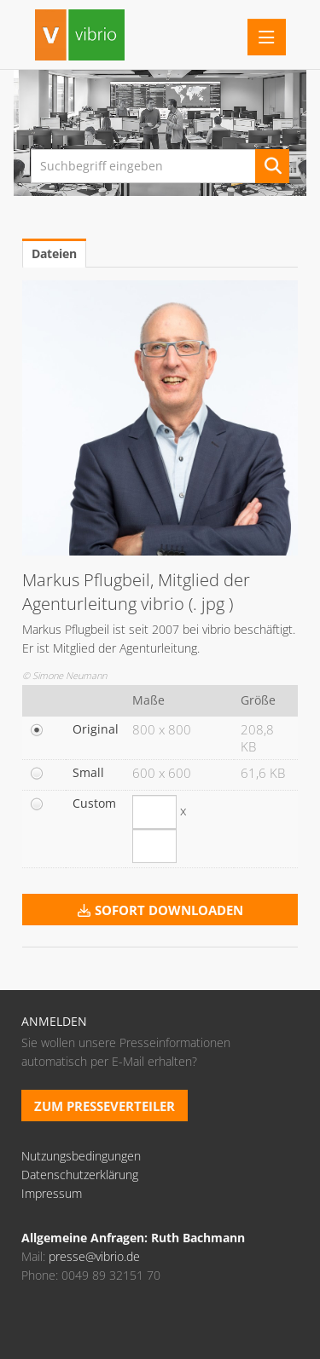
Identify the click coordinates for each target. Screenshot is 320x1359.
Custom (94, 803)
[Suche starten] (272, 166)
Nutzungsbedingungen (81, 1156)
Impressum (51, 1193)
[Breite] (154, 812)
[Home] (80, 37)
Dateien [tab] (54, 253)
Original (96, 729)
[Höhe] (154, 846)
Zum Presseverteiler (104, 1105)
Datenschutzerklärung (79, 1174)
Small (88, 772)
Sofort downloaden (160, 909)
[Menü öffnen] (266, 37)
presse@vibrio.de (94, 1256)
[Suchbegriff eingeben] (160, 166)
